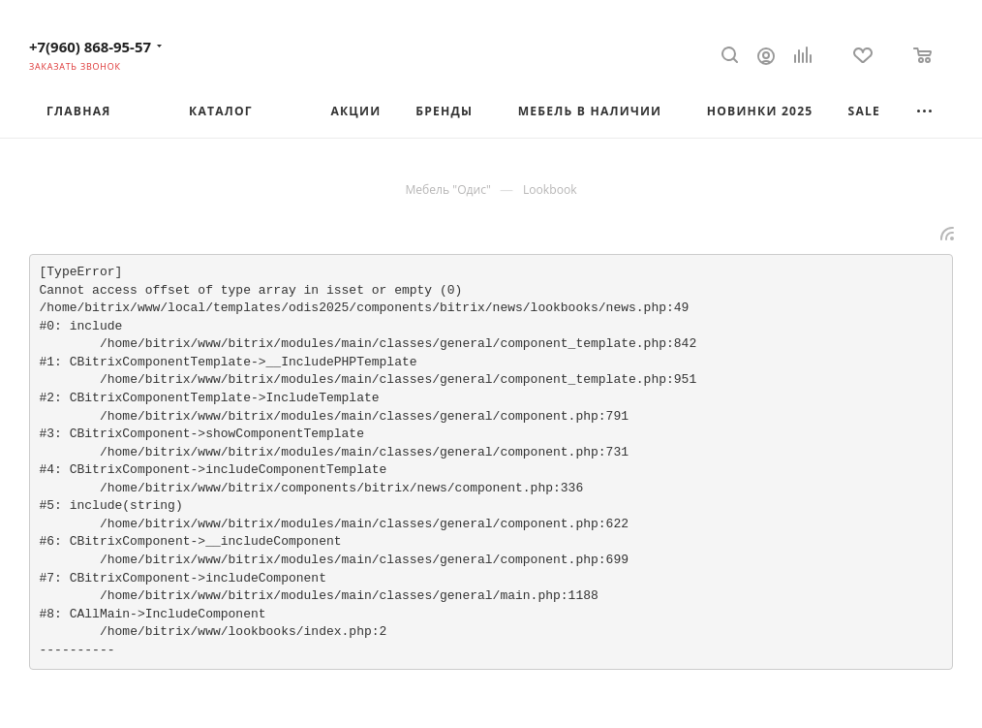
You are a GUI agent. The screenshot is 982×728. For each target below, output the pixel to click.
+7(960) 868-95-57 (90, 46)
